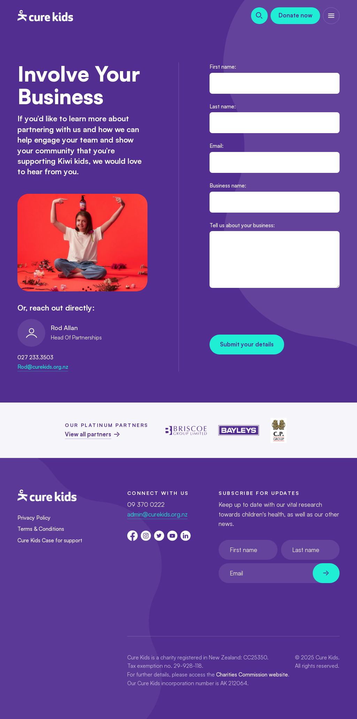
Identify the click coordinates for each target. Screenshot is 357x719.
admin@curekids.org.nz (157, 514)
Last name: (223, 106)
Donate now (295, 15)
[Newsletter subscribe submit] (326, 573)
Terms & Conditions (40, 528)
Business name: (228, 185)
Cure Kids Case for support (49, 540)
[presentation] (263, 312)
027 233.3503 (35, 357)
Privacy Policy (34, 517)
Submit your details (247, 344)
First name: (223, 66)
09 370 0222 (146, 504)
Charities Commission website (252, 674)
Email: (216, 145)
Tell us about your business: (242, 225)
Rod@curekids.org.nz (42, 366)
